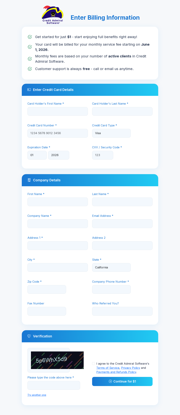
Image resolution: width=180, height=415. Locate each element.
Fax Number (35, 303)
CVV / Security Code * (107, 147)
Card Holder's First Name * (45, 103)
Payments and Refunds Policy (116, 372)
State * (96, 259)
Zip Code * (34, 281)
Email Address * (102, 216)
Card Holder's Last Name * (110, 103)
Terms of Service (107, 368)
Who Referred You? (105, 303)
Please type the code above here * (50, 377)
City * (31, 259)
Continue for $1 (122, 381)
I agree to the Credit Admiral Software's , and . (122, 368)
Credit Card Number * (42, 125)
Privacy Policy (130, 368)
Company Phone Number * (110, 281)
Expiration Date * (38, 147)
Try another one (36, 394)
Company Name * (39, 216)
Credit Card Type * (104, 125)
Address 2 (98, 237)
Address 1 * (35, 237)
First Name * (35, 194)
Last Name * (100, 194)
